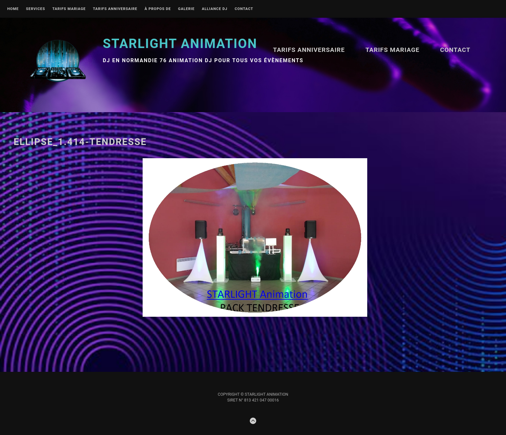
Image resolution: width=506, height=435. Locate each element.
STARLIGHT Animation (180, 43)
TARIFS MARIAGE (69, 9)
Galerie (186, 9)
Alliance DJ (214, 9)
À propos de (158, 9)
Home (13, 9)
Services (35, 9)
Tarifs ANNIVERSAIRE (115, 9)
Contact (244, 9)
